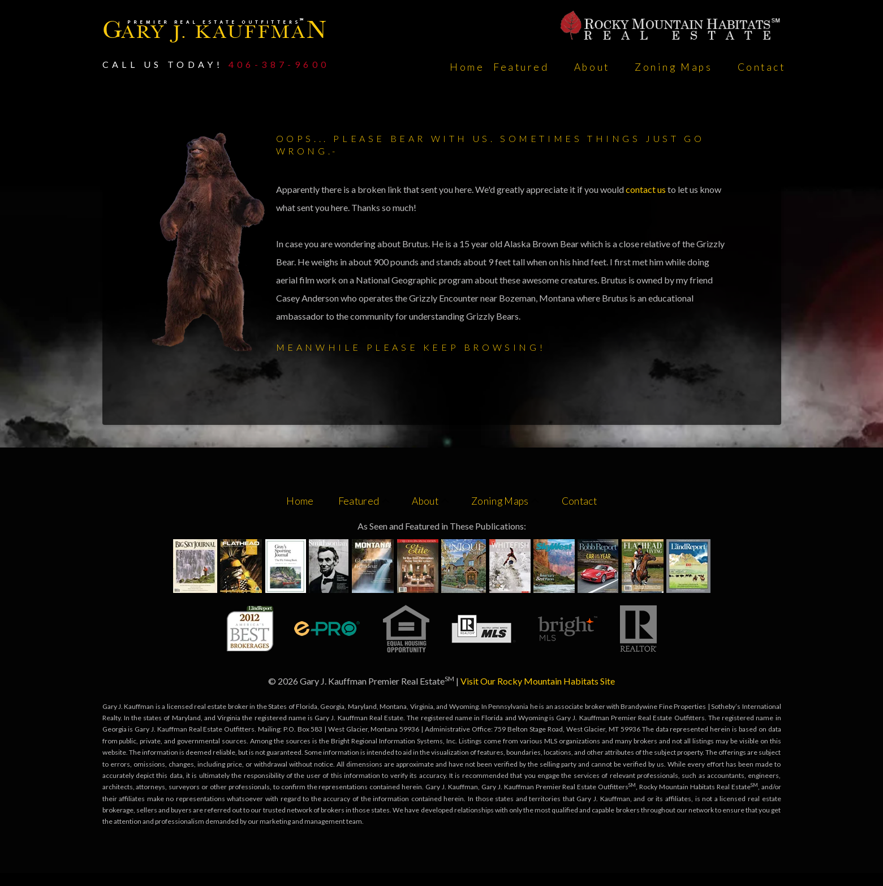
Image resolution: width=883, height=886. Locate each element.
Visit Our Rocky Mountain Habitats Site (537, 681)
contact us (646, 189)
